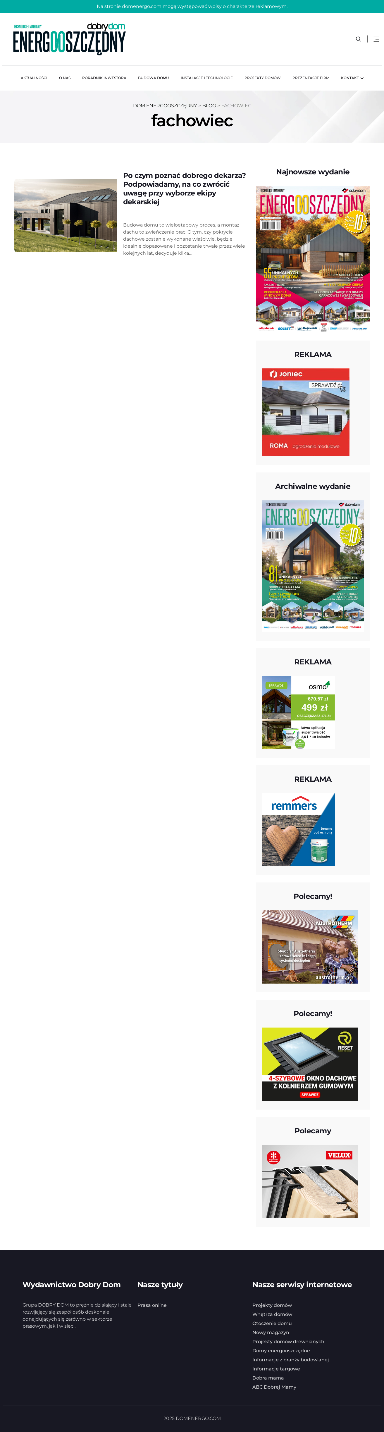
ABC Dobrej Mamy (274, 1386)
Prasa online (152, 1304)
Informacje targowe (276, 1368)
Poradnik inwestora (104, 77)
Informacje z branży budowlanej (290, 1359)
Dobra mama (268, 1377)
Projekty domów (262, 77)
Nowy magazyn (270, 1332)
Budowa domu (153, 77)
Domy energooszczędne (281, 1350)
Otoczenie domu (272, 1323)
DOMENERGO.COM (198, 1418)
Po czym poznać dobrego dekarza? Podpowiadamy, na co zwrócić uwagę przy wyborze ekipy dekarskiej (184, 188)
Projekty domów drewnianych (288, 1341)
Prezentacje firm (310, 77)
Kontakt (350, 77)
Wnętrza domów (272, 1314)
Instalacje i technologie (207, 77)
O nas (64, 77)
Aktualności (34, 77)
